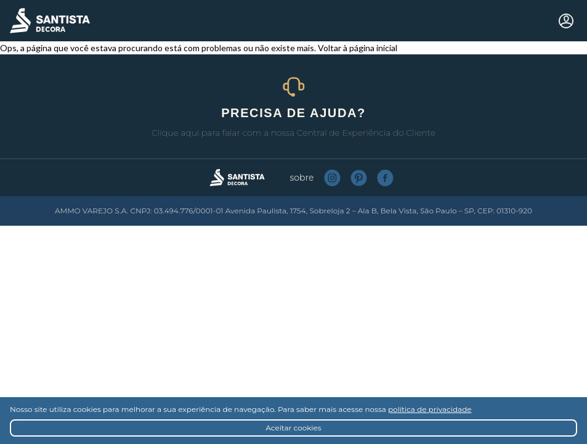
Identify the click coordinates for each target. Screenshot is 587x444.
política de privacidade (430, 409)
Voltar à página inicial (357, 48)
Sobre (302, 178)
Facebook (385, 178)
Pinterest (358, 178)
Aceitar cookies (293, 427)
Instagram (332, 178)
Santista (50, 20)
